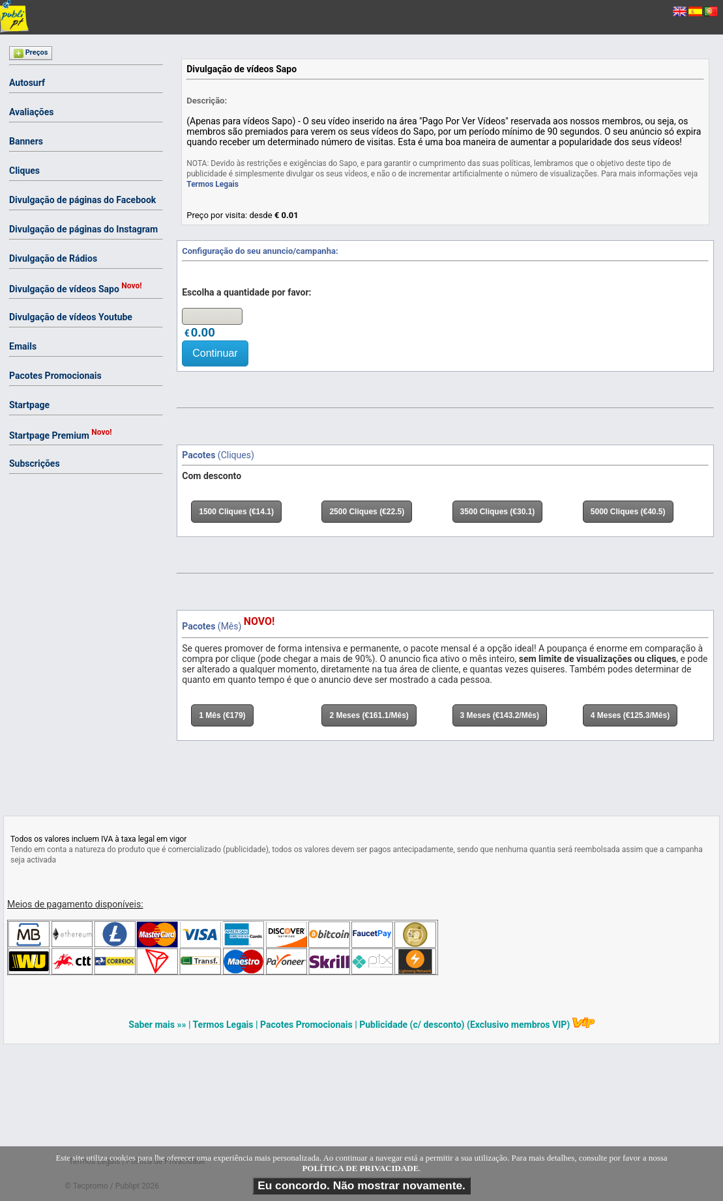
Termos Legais (212, 184)
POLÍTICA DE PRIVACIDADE (360, 1169)
